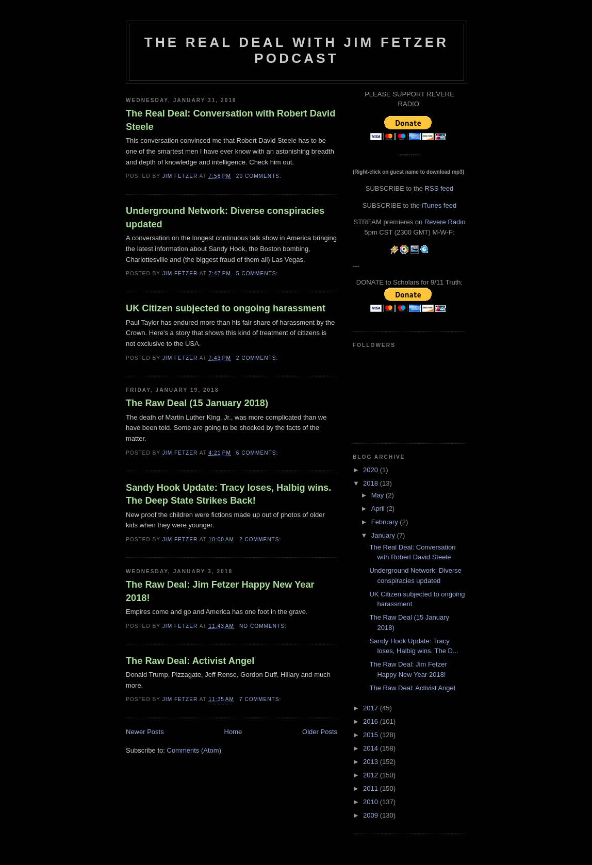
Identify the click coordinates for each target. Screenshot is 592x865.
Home (233, 732)
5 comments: (258, 273)
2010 (371, 802)
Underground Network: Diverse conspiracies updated (225, 217)
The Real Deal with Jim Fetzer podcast (296, 50)
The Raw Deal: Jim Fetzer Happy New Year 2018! (220, 591)
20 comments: (260, 176)
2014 (371, 748)
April (379, 508)
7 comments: (261, 699)
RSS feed (439, 188)
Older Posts (319, 732)
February (385, 522)
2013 (371, 762)
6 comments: (258, 453)
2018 (371, 483)
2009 (371, 815)
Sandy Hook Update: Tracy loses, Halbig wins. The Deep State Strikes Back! (228, 494)
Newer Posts (145, 732)
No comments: (264, 626)
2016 (371, 721)
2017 (371, 708)
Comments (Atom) (194, 750)
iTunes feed (439, 205)
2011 (371, 788)
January (384, 535)
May (378, 495)
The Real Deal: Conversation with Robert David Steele (230, 119)
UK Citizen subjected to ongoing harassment (225, 308)
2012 (371, 775)
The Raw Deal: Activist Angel (190, 661)
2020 (371, 470)
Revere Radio (445, 222)
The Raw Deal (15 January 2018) (197, 403)
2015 (371, 735)
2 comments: (258, 358)
